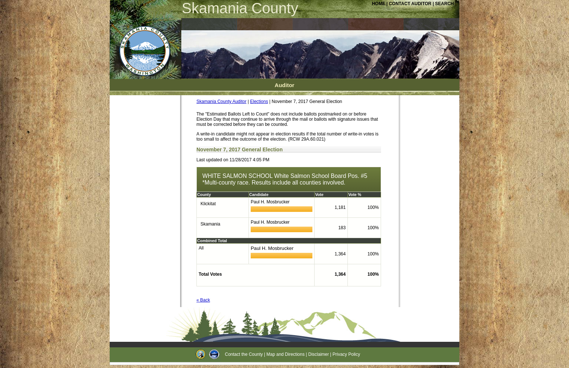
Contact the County (244, 354)
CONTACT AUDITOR (410, 3)
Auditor (284, 85)
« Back (203, 300)
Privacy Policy (346, 354)
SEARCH (444, 3)
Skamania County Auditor (221, 101)
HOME (378, 3)
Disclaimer (318, 354)
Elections (259, 101)
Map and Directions (286, 354)
